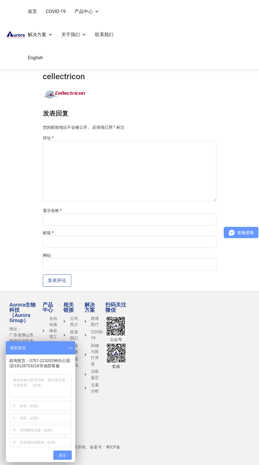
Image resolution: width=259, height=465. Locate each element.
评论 (48, 138)
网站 (47, 255)
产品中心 (86, 11)
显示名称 (52, 210)
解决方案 (40, 34)
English (35, 57)
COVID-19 (56, 11)
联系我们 (104, 34)
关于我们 (73, 34)
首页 (32, 11)
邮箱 (48, 233)
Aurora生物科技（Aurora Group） (22, 312)
